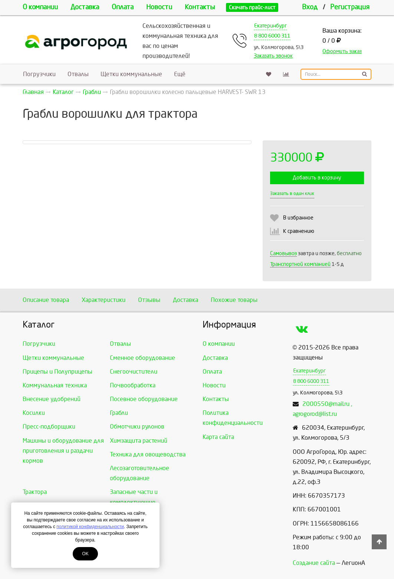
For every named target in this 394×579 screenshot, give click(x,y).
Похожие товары (234, 300)
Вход (310, 7)
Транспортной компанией (300, 264)
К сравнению (298, 231)
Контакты (200, 7)
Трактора (35, 492)
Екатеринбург (270, 26)
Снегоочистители (133, 371)
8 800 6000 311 (272, 36)
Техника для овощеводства (147, 454)
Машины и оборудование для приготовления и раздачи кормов (63, 450)
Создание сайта (314, 563)
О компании (40, 7)
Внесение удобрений (52, 399)
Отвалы (78, 74)
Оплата (123, 7)
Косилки (34, 413)
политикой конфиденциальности (90, 526)
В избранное (298, 218)
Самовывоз (283, 253)
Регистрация (350, 7)
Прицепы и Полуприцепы (57, 371)
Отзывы (149, 300)
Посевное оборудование (144, 399)
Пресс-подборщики (49, 426)
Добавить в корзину (317, 177)
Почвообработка (132, 385)
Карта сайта (218, 437)
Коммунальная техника (55, 385)
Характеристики (103, 300)
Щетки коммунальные (131, 74)
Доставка (84, 7)
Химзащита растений (138, 440)
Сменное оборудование (142, 358)
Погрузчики (39, 74)
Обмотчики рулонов (137, 426)
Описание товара (46, 300)
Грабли (119, 413)
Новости (159, 7)
